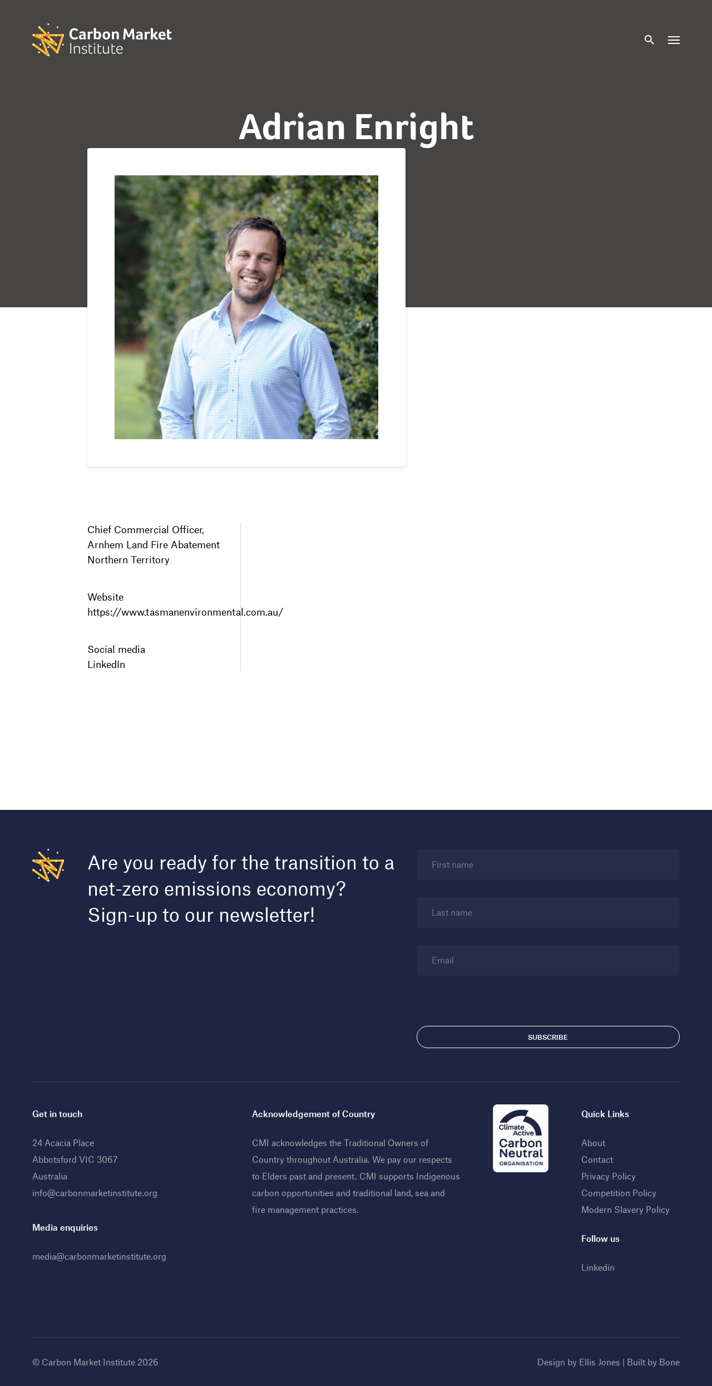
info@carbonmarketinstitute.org (94, 1192)
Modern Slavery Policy (625, 1209)
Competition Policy (618, 1192)
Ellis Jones (599, 1361)
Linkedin (598, 1267)
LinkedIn (106, 664)
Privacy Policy (608, 1176)
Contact (597, 1159)
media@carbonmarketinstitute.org (99, 1256)
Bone (669, 1361)
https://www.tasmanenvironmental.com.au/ (185, 612)
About (593, 1142)
